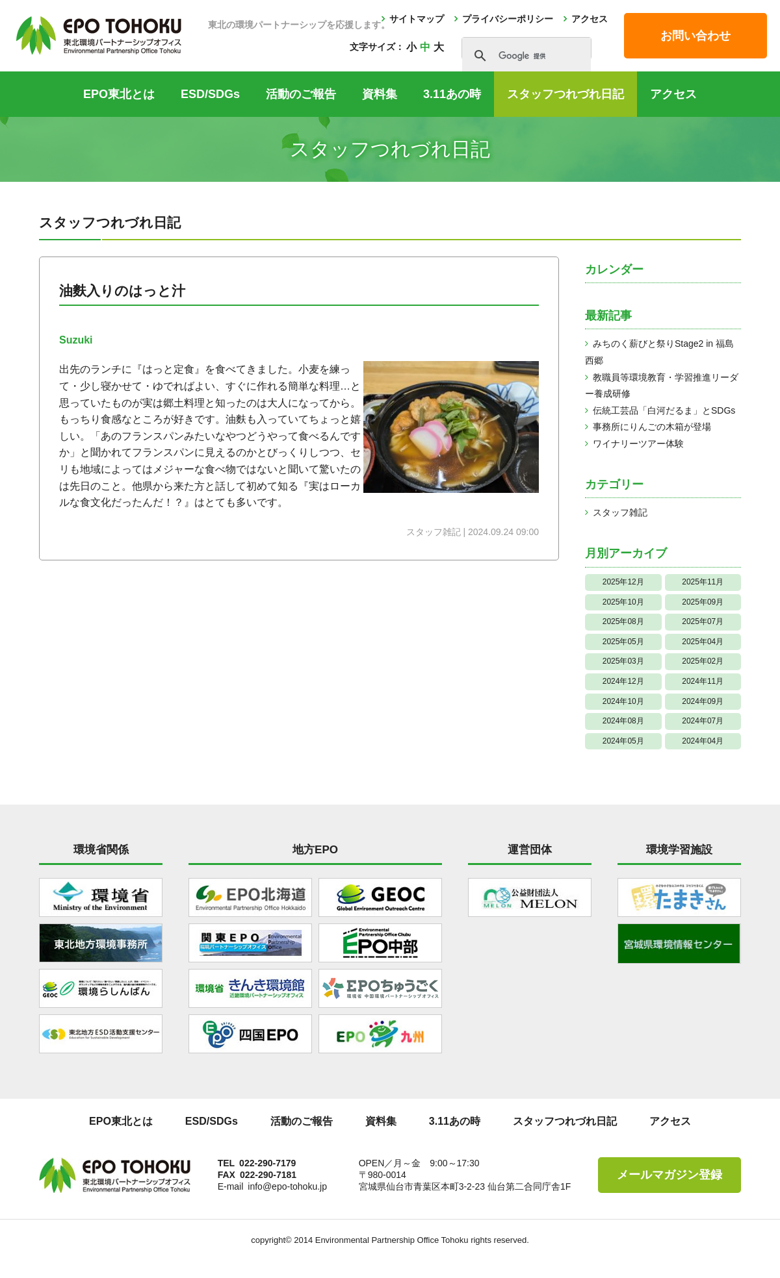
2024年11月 (702, 681)
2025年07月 (702, 621)
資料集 (379, 94)
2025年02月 (702, 661)
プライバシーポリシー (507, 19)
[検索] (525, 56)
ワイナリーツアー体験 (638, 443)
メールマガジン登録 (669, 1174)
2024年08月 (623, 720)
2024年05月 (623, 741)
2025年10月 (623, 602)
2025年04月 (702, 641)
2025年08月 (623, 621)
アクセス (589, 19)
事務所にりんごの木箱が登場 (652, 426)
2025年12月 (623, 581)
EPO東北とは (119, 94)
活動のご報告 (301, 94)
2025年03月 (623, 661)
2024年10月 (623, 701)
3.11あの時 (452, 94)
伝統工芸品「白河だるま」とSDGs (664, 410)
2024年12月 (623, 681)
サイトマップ (416, 19)
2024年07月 (702, 720)
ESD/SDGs (210, 94)
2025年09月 (702, 602)
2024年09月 (702, 701)
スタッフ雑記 (620, 512)
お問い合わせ (695, 35)
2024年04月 (702, 741)
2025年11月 (702, 581)
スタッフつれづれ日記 (565, 94)
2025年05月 (623, 641)
